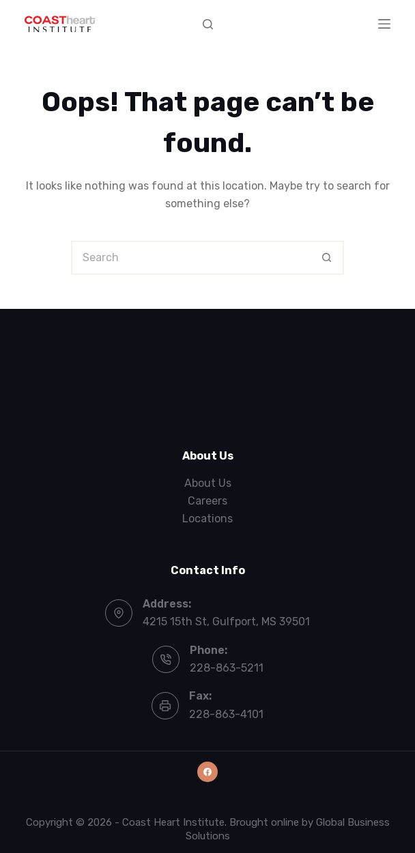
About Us (207, 483)
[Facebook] (207, 772)
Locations (207, 518)
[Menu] (384, 24)
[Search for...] (190, 258)
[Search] (208, 24)
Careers (207, 500)
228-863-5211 (226, 667)
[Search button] (327, 258)
